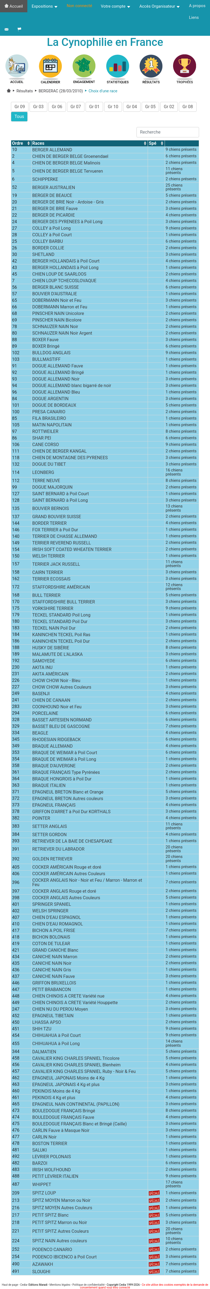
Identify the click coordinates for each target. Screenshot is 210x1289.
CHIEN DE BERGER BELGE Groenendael (70, 156)
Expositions (45, 6)
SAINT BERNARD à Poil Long (60, 500)
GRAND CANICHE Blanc (55, 950)
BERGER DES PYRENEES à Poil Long (67, 222)
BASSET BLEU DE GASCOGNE (61, 726)
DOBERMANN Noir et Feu (56, 300)
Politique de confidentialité (88, 1284)
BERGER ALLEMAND (52, 150)
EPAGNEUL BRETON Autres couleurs (67, 798)
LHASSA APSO (46, 1022)
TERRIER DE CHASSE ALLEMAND (64, 536)
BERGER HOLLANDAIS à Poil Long (65, 268)
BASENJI (41, 694)
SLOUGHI (41, 1272)
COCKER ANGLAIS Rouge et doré (64, 891)
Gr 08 (187, 107)
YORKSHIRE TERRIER (52, 608)
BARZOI (39, 1163)
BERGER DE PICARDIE (53, 215)
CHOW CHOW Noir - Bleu (56, 680)
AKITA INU (42, 667)
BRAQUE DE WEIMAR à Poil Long (64, 759)
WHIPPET (41, 1184)
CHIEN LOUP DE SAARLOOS (59, 274)
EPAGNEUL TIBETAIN (53, 1016)
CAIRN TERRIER (47, 572)
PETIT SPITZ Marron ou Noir (59, 1223)
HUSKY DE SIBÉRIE (50, 648)
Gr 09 (19, 107)
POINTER (41, 818)
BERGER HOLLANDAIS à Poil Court (66, 261)
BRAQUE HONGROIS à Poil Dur (61, 779)
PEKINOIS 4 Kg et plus (53, 1098)
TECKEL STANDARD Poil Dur (60, 621)
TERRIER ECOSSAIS (51, 579)
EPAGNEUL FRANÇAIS (53, 805)
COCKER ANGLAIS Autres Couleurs (66, 898)
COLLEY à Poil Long (51, 228)
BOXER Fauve (45, 340)
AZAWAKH (42, 1264)
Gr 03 (38, 107)
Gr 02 (169, 107)
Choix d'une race (100, 91)
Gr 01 (94, 107)
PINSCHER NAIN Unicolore (58, 314)
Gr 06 (57, 107)
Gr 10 (113, 107)
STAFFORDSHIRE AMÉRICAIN (61, 587)
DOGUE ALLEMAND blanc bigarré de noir (71, 386)
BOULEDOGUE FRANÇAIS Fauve (63, 1117)
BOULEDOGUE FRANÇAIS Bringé (63, 1111)
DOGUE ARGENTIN (50, 399)
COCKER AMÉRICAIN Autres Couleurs (68, 874)
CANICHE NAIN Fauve (53, 977)
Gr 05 (150, 107)
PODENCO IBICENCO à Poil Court (64, 1257)
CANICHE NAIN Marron (54, 957)
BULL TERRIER (46, 595)
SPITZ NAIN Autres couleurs (59, 1241)
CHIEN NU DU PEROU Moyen (60, 1009)
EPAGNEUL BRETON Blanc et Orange (67, 792)
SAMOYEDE (43, 661)
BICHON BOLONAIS (51, 937)
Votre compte (116, 6)
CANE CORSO (45, 445)
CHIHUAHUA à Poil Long (56, 1044)
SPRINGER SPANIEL (51, 904)
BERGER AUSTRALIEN (53, 187)
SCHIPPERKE (45, 179)
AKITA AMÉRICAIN (50, 674)
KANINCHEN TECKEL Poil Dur (61, 641)
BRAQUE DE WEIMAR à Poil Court (64, 753)
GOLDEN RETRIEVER (52, 859)
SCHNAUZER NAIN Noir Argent (62, 333)
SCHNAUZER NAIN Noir (55, 327)
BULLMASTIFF (46, 359)
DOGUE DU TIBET (49, 464)
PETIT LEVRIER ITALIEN (55, 1176)
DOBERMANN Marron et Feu (59, 307)
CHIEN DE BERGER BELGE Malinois (66, 163)
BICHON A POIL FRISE (53, 931)
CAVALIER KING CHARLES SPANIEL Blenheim (76, 1065)
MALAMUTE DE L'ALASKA (57, 654)
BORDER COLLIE (48, 248)
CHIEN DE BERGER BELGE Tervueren (67, 171)
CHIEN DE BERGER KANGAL (59, 451)
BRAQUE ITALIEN (49, 785)
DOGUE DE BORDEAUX (54, 405)
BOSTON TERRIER (49, 1144)
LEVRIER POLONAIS (51, 1157)
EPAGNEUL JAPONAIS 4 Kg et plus (66, 1085)
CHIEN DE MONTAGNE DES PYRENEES (70, 458)
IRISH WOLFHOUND (51, 1170)
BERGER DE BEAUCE (52, 196)
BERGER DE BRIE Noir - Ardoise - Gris (68, 202)
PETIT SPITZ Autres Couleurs (60, 1231)
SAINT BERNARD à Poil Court (60, 494)
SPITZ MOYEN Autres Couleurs (62, 1208)
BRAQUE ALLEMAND (52, 746)
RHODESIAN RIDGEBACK (56, 739)
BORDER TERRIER (49, 523)
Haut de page (10, 1284)
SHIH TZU (41, 1029)
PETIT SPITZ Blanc (50, 1215)
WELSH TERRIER (48, 556)
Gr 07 (76, 107)
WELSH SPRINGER (50, 911)
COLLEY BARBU (47, 241)
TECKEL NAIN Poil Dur (53, 628)
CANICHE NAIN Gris (51, 970)
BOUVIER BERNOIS (50, 509)
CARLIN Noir (44, 1137)
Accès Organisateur (159, 6)
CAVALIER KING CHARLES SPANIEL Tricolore (75, 1058)
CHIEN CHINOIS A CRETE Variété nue (68, 996)
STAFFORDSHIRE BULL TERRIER (63, 602)
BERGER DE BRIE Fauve (55, 209)
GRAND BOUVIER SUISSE (56, 517)
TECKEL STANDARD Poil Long (61, 615)
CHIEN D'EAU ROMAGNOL (57, 924)
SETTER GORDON (49, 834)
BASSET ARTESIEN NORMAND (62, 720)
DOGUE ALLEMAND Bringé (58, 373)
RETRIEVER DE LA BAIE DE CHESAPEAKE (72, 841)
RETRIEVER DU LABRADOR (58, 849)
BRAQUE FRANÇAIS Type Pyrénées (66, 772)
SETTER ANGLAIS (49, 826)
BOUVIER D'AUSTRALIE (54, 294)
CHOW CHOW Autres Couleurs (61, 687)
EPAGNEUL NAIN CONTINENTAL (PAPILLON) (75, 1104)
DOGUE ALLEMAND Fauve (57, 366)
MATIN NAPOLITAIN (52, 425)
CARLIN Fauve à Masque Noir (60, 1131)
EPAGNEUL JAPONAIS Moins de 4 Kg (68, 1078)
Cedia (23, 1284)
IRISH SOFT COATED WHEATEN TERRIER (71, 550)
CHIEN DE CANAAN (51, 700)
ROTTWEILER (45, 432)
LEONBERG (43, 473)
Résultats (22, 91)
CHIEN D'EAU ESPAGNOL (56, 918)
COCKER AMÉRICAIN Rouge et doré (66, 867)
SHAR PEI (41, 438)
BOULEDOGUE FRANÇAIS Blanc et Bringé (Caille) (79, 1124)
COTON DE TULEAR (51, 944)
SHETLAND (43, 255)
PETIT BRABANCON (51, 990)
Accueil (13, 6)
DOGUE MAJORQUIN (52, 487)
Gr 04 (132, 107)
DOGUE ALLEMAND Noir (56, 379)
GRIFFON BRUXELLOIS (54, 983)
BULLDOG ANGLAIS (51, 353)
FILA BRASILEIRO (49, 418)
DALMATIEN (44, 1052)
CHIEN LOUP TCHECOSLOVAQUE (64, 281)
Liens (194, 17)
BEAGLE (40, 733)
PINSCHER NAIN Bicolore (56, 320)
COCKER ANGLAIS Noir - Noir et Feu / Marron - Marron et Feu (87, 883)
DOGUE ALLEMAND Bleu (56, 392)
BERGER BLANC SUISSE (55, 287)
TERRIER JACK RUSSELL (56, 564)
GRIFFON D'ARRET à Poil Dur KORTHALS (71, 812)
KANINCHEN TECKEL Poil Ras (61, 635)
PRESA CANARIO (48, 412)
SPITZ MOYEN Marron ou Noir (61, 1201)
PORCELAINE (45, 713)
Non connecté (79, 5)
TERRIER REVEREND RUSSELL (61, 543)
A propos (197, 5)
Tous (19, 116)
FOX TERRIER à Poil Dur (55, 530)
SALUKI (39, 1150)
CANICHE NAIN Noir (51, 963)
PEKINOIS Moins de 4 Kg (56, 1091)
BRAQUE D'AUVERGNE (53, 766)
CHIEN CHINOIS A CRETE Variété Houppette (75, 1003)
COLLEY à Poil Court (52, 235)
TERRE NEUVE (46, 481)
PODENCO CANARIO (52, 1249)
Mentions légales (59, 1284)
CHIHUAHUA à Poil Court (56, 1036)
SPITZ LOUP (44, 1193)
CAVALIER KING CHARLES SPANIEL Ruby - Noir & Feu (84, 1072)
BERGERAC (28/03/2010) (58, 91)
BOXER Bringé (45, 346)
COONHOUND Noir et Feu (56, 707)
